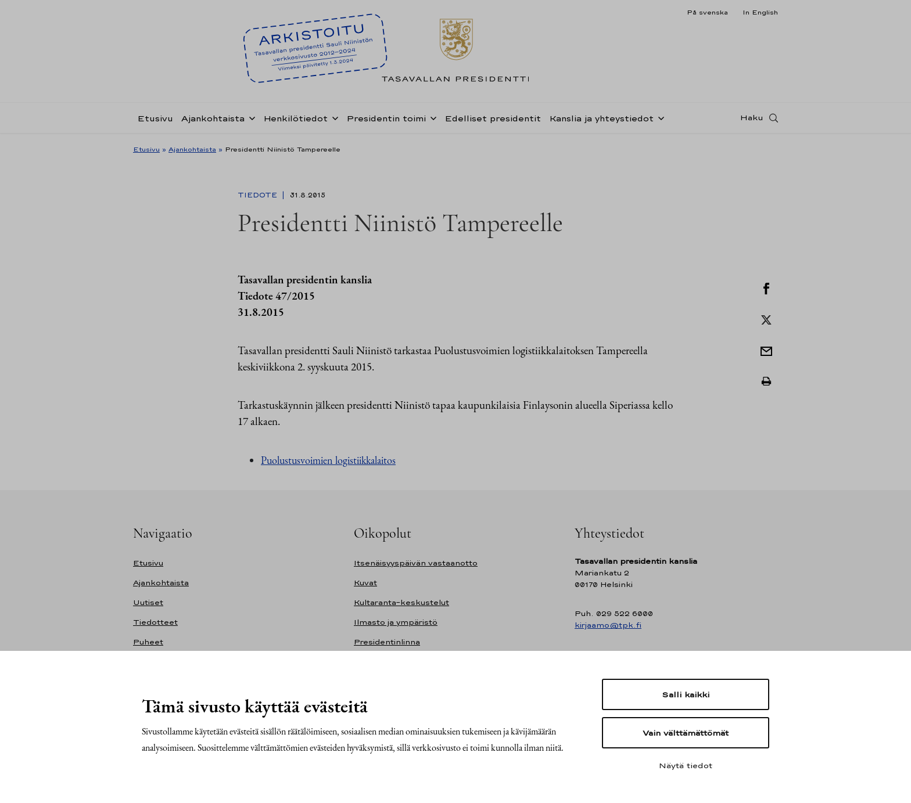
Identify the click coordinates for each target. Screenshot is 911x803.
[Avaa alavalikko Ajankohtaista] (250, 117)
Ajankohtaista (213, 118)
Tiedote (258, 195)
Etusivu (155, 118)
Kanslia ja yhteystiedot (601, 118)
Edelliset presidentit (492, 118)
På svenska (707, 12)
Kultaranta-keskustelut (401, 602)
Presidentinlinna (387, 642)
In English (760, 12)
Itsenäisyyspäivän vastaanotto (416, 563)
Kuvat (365, 583)
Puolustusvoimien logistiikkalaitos (328, 460)
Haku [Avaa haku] (751, 118)
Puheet (148, 642)
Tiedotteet (155, 622)
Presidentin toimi (386, 118)
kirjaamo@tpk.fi (608, 625)
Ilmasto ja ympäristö (395, 622)
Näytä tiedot (685, 765)
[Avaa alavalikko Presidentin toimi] (431, 117)
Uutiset (148, 602)
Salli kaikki (685, 694)
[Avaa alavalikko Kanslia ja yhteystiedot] (659, 117)
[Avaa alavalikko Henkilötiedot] (333, 117)
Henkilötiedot (295, 118)
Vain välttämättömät (686, 733)
